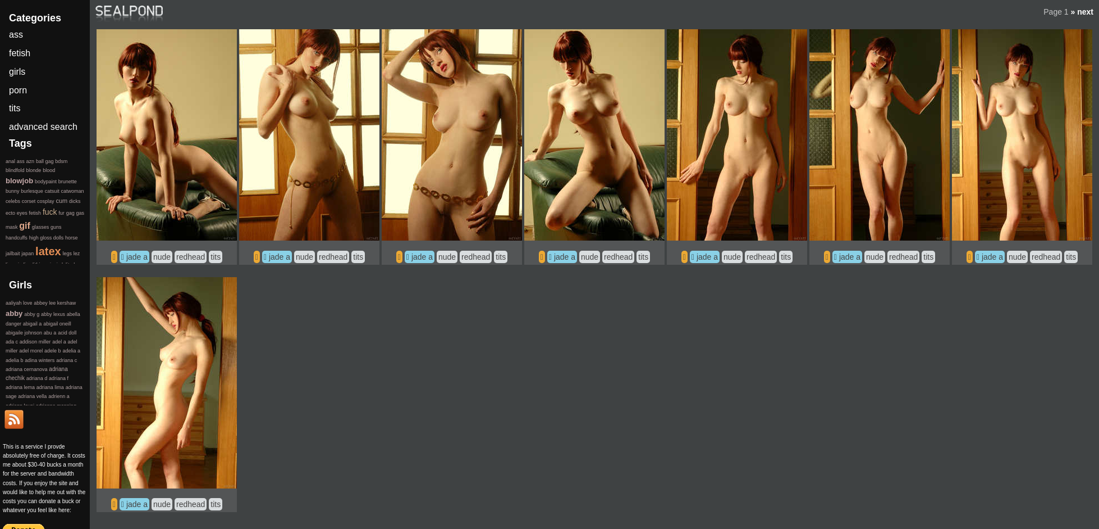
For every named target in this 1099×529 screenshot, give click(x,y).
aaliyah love (19, 303)
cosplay (45, 201)
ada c (12, 342)
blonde (33, 170)
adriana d (37, 378)
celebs (13, 201)
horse (71, 238)
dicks (75, 201)
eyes (22, 213)
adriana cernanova (27, 369)
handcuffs (17, 238)
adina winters (39, 360)
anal (10, 161)
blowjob (19, 181)
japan (27, 253)
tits (215, 256)
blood (49, 170)
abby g (31, 314)
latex (48, 251)
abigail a (32, 324)
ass (16, 34)
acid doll (67, 333)
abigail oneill (57, 324)
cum (61, 200)
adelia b (15, 360)
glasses (40, 227)
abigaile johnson (24, 333)
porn (18, 90)
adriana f (58, 378)
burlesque (32, 191)
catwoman (72, 191)
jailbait (13, 253)
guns (56, 227)
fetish (19, 53)
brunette (67, 181)
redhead (190, 256)
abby (14, 313)
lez (77, 253)
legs (67, 253)
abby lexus (53, 314)
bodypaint (46, 181)
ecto (10, 213)
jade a (137, 256)
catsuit (52, 191)
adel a (59, 342)
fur (61, 213)
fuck (50, 211)
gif (24, 225)
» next (1082, 11)
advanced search (43, 127)
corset (29, 201)
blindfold (15, 170)
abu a (50, 333)
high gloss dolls (46, 238)
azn (30, 161)
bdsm (61, 161)
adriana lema (20, 387)
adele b (52, 351)
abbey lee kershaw (55, 303)
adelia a (71, 351)
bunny (13, 191)
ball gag (45, 161)
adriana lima (50, 387)
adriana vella (32, 396)
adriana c (66, 360)
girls (17, 71)
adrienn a (59, 396)
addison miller (35, 342)
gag (70, 213)
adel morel (31, 351)
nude (162, 256)
